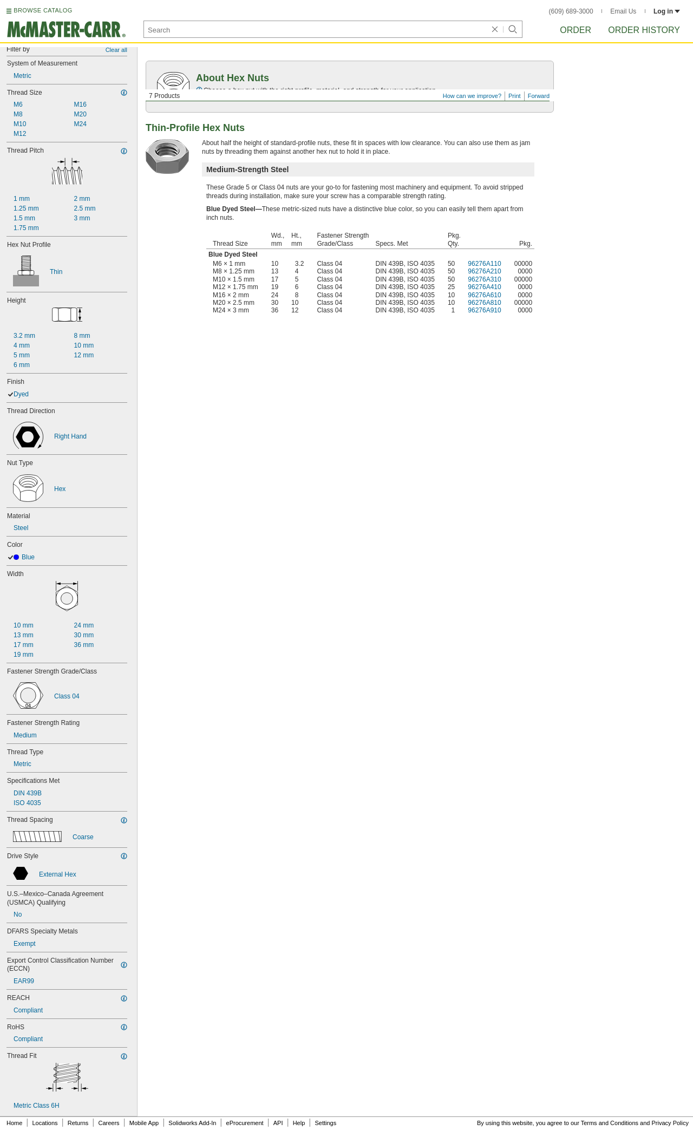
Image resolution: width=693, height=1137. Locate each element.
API (278, 1123)
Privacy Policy (670, 1123)
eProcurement (245, 1123)
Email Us (623, 11)
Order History (644, 30)
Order (575, 30)
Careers (108, 1123)
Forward (539, 96)
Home (14, 1123)
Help (299, 1123)
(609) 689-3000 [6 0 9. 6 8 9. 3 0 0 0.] (571, 11)
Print (514, 96)
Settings (325, 1123)
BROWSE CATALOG (43, 10)
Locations (45, 1123)
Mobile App (144, 1123)
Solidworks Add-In (192, 1123)
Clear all (116, 50)
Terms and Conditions (609, 1123)
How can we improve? (472, 96)
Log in (666, 11)
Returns (78, 1123)
